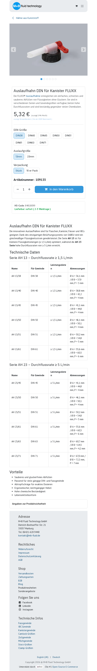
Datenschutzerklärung (29, 556)
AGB (20, 559)
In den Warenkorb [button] (59, 189)
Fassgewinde (24, 623)
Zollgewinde (24, 637)
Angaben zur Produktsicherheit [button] (29, 503)
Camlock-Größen (26, 633)
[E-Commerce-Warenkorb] (76, 6)
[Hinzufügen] (30, 189)
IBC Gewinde (24, 626)
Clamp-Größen (25, 647)
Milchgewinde (25, 640)
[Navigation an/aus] (82, 6)
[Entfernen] (17, 189)
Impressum (23, 552)
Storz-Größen (25, 644)
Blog (20, 584)
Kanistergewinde (26, 630)
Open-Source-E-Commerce (65, 666)
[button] (13, 49)
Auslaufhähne (33, 95)
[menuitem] (42, 657)
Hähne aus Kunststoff (25, 17)
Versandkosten (25, 573)
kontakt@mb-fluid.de (29, 535)
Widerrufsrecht (25, 549)
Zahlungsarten (25, 576)
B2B (20, 580)
